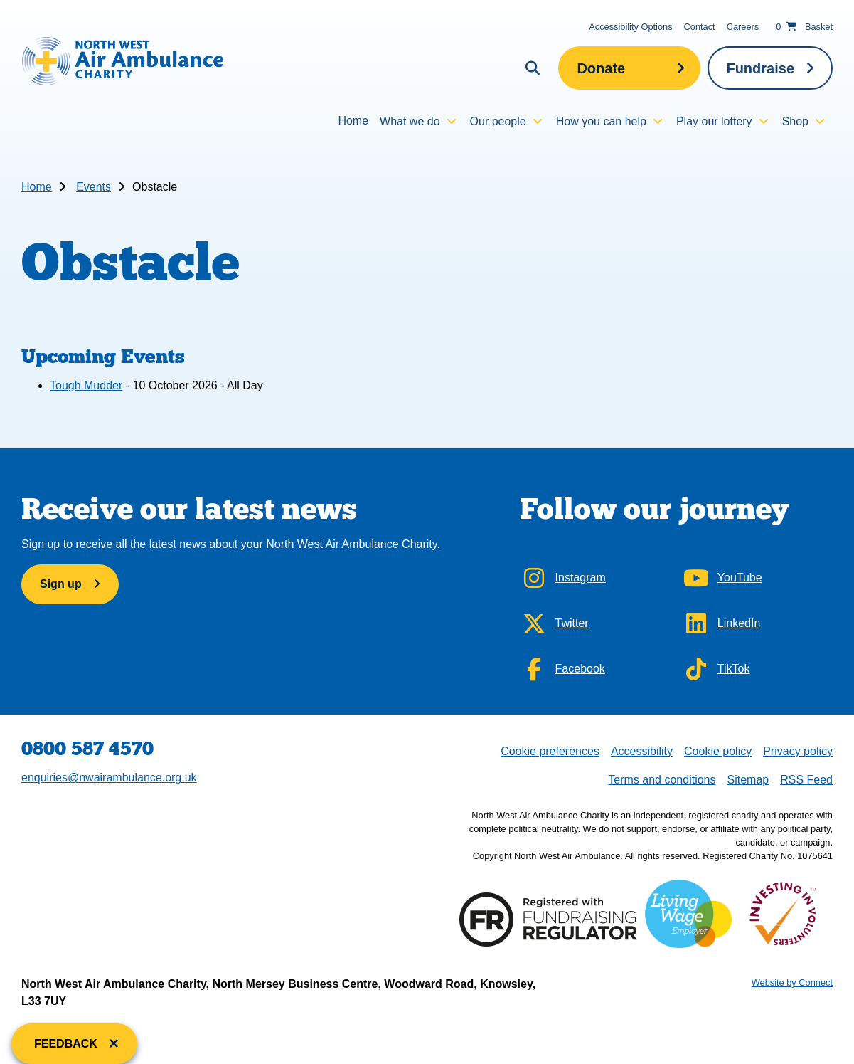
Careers (743, 26)
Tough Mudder (86, 385)
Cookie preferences (549, 749)
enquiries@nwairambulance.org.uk (109, 777)
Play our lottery (714, 121)
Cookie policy (718, 751)
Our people (498, 121)
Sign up (61, 584)
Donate (601, 68)
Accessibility (642, 751)
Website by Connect (792, 982)
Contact (699, 26)
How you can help (601, 121)
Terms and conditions (661, 780)
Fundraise (760, 68)
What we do (409, 121)
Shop (795, 121)
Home (353, 121)
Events (93, 187)
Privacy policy (798, 751)
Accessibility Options (630, 26)
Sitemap (748, 780)
